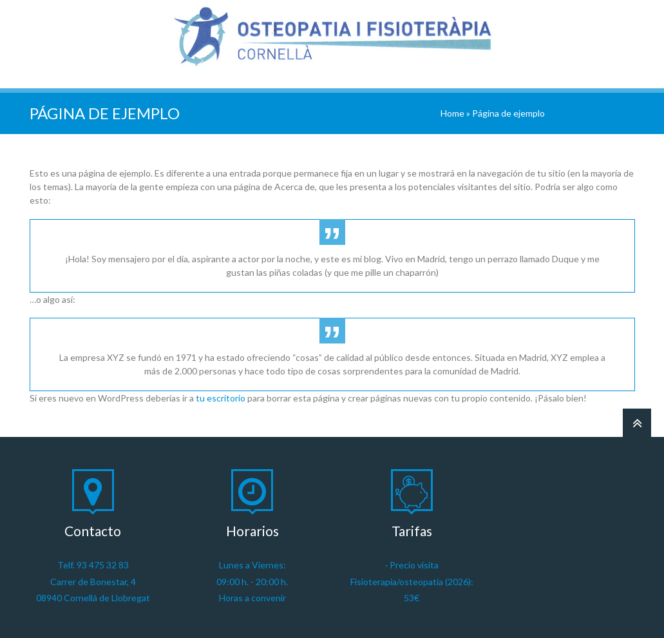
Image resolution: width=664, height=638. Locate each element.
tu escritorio (220, 397)
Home (452, 113)
